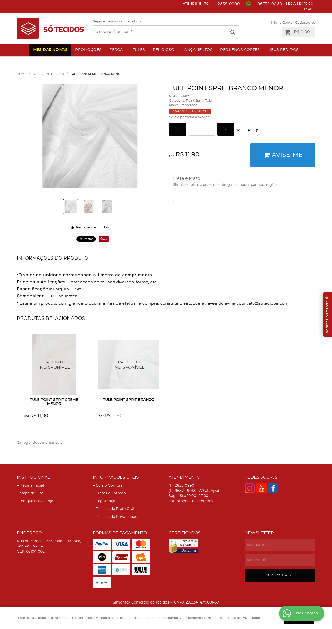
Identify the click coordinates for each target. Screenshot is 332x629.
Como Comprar (110, 485)
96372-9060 (267, 4)
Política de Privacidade (116, 517)
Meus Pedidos (283, 50)
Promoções (88, 50)
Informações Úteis (116, 477)
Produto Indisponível (54, 364)
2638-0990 (226, 4)
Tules (139, 50)
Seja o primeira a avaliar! (189, 117)
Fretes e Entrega (111, 493)
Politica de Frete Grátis (116, 509)
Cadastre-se (305, 22)
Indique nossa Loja (36, 501)
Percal (117, 50)
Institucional (33, 477)
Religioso (164, 50)
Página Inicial (32, 485)
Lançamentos (197, 50)
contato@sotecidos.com (191, 501)
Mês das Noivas (50, 50)
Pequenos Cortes (240, 50)
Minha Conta (282, 22)
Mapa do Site (31, 493)
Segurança (105, 501)
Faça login (133, 21)
